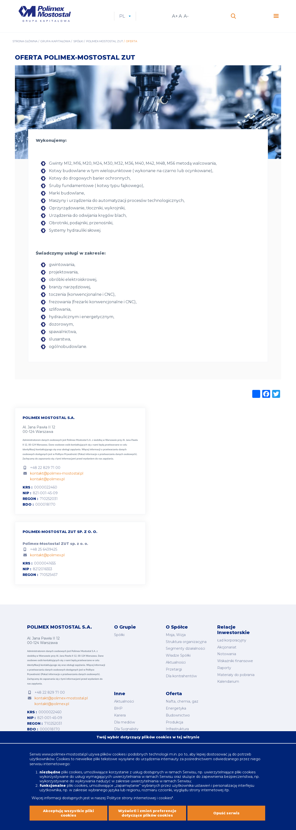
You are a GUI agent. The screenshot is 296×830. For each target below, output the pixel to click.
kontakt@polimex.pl (47, 479)
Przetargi (174, 669)
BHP (118, 708)
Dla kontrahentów (181, 676)
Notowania (226, 654)
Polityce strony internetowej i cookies (139, 801)
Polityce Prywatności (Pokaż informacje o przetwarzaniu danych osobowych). (96, 454)
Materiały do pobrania (235, 675)
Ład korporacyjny (231, 640)
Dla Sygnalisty (126, 729)
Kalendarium (228, 681)
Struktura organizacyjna (186, 642)
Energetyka (176, 708)
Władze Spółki (178, 655)
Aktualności (176, 662)
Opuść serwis (226, 816)
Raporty (224, 668)
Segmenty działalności (185, 648)
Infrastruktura (177, 729)
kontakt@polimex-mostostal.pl (56, 473)
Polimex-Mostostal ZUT (104, 41)
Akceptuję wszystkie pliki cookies (68, 816)
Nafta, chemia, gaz (182, 701)
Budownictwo (178, 715)
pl (125, 16)
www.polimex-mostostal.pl (65, 757)
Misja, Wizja (176, 635)
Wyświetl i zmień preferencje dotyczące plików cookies (147, 816)
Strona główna (25, 41)
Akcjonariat (226, 647)
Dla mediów (124, 722)
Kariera (120, 715)
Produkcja (174, 722)
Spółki (78, 41)
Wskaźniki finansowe (235, 661)
